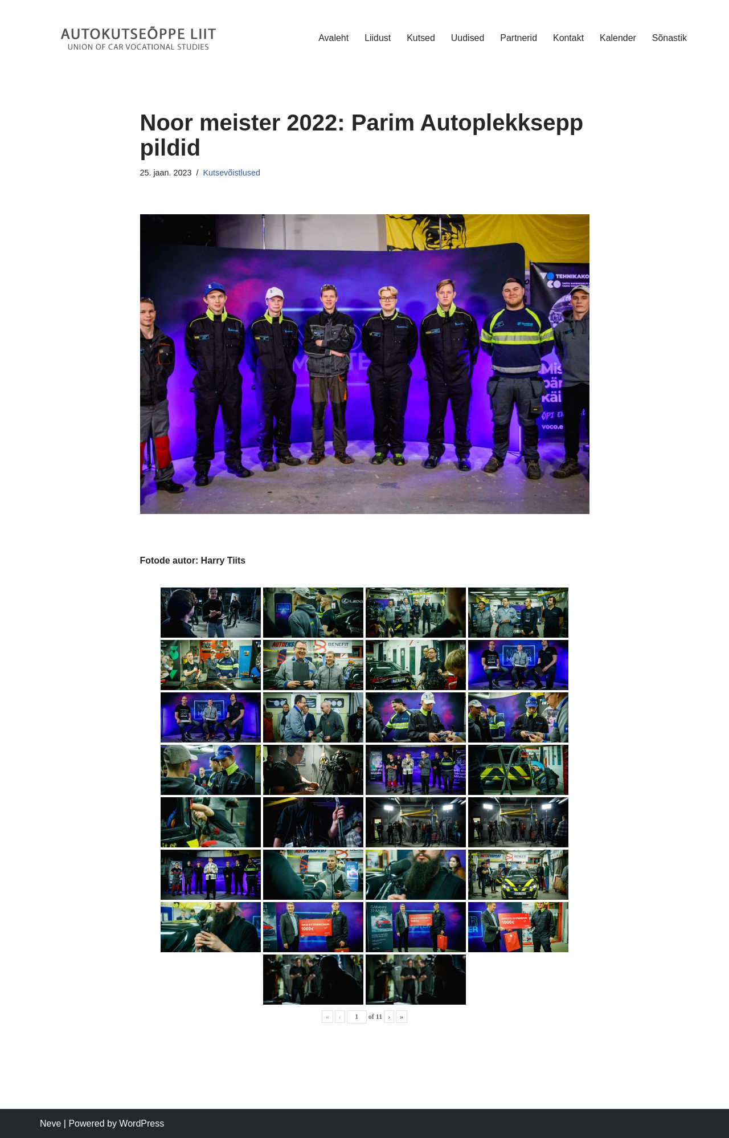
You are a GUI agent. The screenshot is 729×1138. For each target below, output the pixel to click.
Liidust (377, 38)
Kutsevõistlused (232, 172)
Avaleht (333, 38)
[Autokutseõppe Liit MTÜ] (139, 38)
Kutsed (420, 38)
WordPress (141, 1123)
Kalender (618, 38)
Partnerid (517, 38)
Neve (50, 1123)
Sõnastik (669, 38)
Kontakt (567, 38)
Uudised (467, 38)
